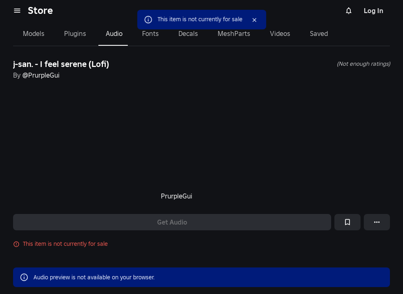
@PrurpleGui (41, 75)
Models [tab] (34, 33)
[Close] (254, 20)
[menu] (17, 10)
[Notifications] (348, 10)
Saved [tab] (319, 33)
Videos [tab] (280, 33)
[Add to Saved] (347, 222)
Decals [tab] (188, 33)
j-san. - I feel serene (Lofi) (61, 64)
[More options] (377, 222)
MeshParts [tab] (234, 33)
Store (40, 10)
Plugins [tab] (75, 33)
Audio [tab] (114, 33)
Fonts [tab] (150, 33)
